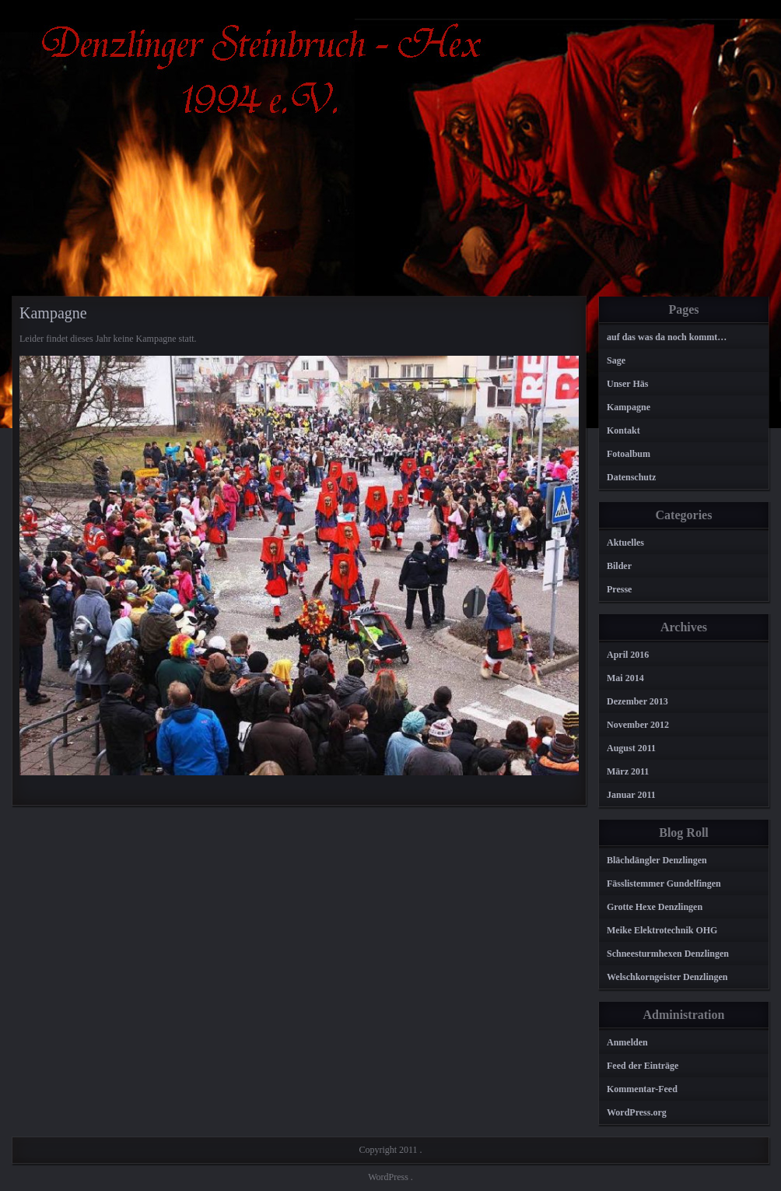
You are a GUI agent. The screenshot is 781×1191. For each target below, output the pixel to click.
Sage (616, 360)
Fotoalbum (628, 453)
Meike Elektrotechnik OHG (662, 930)
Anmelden (627, 1042)
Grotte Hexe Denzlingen (654, 906)
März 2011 (628, 771)
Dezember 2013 (637, 701)
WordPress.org (637, 1112)
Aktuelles (625, 542)
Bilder (619, 565)
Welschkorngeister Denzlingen (667, 976)
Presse (619, 589)
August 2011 (631, 748)
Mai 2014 (625, 678)
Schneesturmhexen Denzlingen (668, 953)
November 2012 (638, 724)
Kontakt (623, 430)
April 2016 (628, 654)
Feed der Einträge (642, 1065)
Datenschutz (631, 477)
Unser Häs (627, 383)
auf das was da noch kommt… (667, 337)
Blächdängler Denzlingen (657, 860)
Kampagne (628, 407)
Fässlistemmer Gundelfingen (664, 883)
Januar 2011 (631, 794)
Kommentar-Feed (642, 1089)
